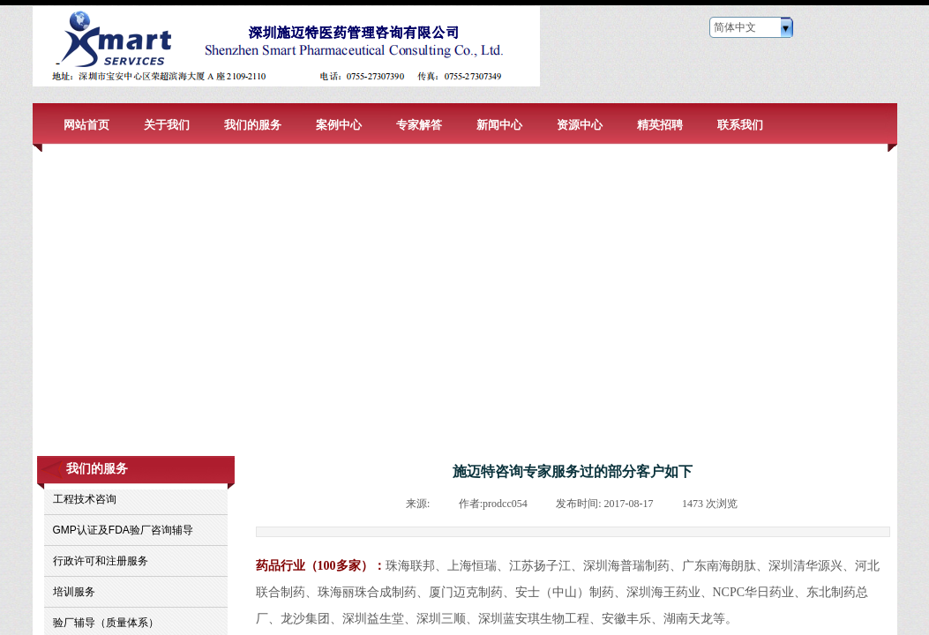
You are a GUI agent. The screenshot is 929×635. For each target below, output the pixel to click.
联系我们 (740, 124)
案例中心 (339, 124)
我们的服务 (252, 124)
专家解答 (419, 124)
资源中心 (580, 124)
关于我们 (167, 124)
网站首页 (86, 124)
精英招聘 (660, 124)
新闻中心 (499, 124)
